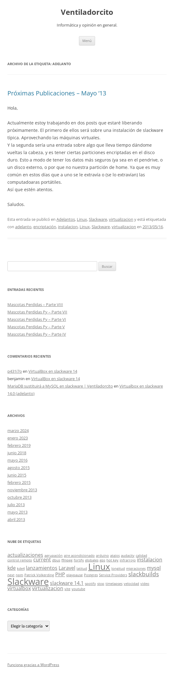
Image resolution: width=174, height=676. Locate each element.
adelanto (23, 226)
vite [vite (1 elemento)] (67, 589)
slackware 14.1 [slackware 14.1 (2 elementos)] (67, 583)
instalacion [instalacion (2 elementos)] (149, 559)
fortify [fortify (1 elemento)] (79, 560)
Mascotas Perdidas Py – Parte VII (37, 312)
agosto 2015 (18, 467)
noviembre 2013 (22, 490)
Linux (82, 219)
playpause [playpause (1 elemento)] (74, 575)
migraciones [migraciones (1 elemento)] (136, 568)
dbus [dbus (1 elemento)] (56, 560)
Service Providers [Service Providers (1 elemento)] (113, 575)
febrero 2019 (19, 445)
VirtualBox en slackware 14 (52, 371)
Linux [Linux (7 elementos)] (99, 566)
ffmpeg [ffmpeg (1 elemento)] (66, 560)
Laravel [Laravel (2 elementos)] (67, 568)
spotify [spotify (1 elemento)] (90, 584)
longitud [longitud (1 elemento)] (118, 568)
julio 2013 (16, 504)
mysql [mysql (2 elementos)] (154, 568)
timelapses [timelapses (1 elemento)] (114, 584)
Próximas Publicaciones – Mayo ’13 (56, 93)
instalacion (68, 226)
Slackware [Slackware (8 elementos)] (28, 581)
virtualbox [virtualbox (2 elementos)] (19, 588)
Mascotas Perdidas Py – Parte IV (36, 334)
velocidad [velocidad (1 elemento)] (131, 584)
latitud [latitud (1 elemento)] (82, 568)
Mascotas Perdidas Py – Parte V (36, 327)
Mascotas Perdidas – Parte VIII (35, 304)
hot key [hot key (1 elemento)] (112, 560)
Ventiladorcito (87, 12)
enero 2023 (17, 438)
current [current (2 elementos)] (42, 559)
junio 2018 (16, 453)
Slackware (98, 219)
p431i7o (14, 371)
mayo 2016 (17, 460)
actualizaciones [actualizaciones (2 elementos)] (25, 555)
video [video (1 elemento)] (144, 584)
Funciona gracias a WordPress (33, 664)
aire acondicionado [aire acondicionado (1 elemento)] (79, 555)
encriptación (44, 226)
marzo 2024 (18, 430)
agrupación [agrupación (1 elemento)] (53, 555)
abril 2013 (16, 519)
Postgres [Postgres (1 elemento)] (91, 575)
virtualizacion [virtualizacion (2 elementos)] (47, 588)
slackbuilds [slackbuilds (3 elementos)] (143, 574)
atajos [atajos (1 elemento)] (115, 555)
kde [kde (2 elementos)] (11, 568)
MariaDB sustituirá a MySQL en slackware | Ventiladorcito (60, 386)
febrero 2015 (19, 482)
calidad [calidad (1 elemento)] (141, 555)
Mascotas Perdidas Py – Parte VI (36, 319)
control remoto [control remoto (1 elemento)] (19, 560)
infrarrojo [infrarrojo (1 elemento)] (128, 560)
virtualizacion (121, 219)
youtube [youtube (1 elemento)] (78, 589)
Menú (87, 40)
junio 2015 (16, 475)
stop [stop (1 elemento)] (100, 584)
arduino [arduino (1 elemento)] (102, 555)
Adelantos (65, 219)
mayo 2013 (17, 512)
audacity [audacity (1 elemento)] (128, 555)
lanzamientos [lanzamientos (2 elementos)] (41, 568)
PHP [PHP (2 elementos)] (60, 574)
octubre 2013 (19, 497)
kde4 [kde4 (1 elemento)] (21, 568)
